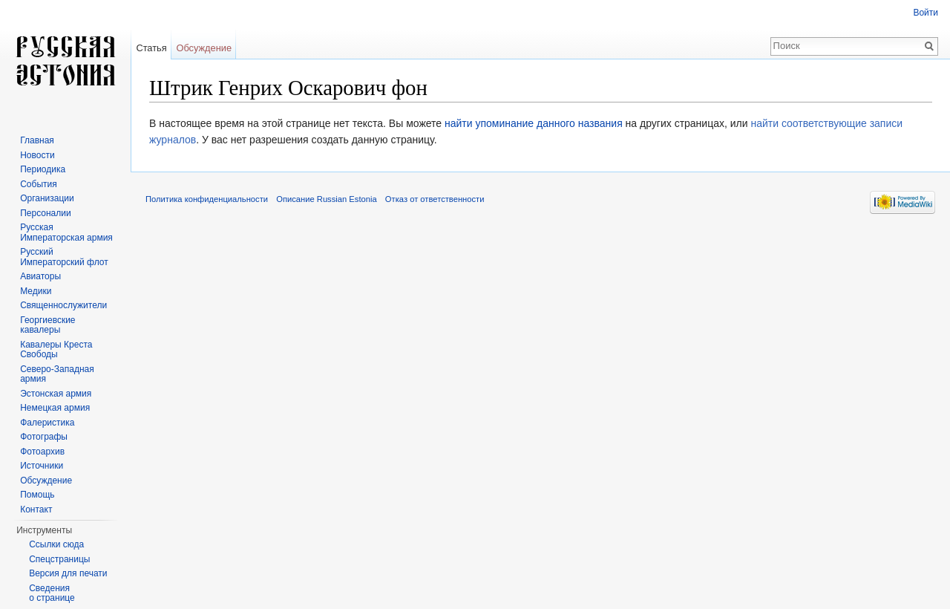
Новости (37, 155)
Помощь (37, 494)
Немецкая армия (55, 408)
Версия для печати (68, 573)
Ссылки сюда (56, 544)
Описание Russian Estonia (326, 199)
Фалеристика (47, 422)
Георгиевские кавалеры (47, 325)
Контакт (36, 509)
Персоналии (45, 213)
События (38, 184)
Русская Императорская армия (66, 232)
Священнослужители (63, 305)
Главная (37, 140)
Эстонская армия (55, 393)
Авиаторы (40, 276)
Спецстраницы (59, 559)
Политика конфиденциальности (206, 199)
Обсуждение (204, 47)
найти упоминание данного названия (534, 123)
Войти (925, 12)
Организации (47, 198)
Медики (35, 291)
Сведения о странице (52, 593)
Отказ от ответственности (435, 199)
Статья (151, 47)
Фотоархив (42, 451)
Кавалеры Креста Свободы (56, 349)
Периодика (42, 169)
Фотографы (44, 436)
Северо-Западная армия (57, 374)
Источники (41, 465)
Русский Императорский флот (64, 257)
